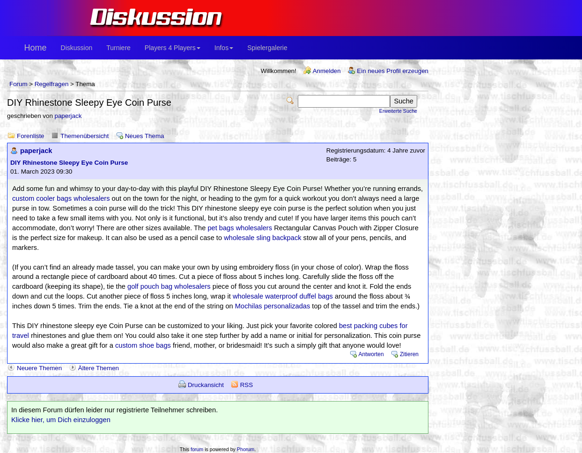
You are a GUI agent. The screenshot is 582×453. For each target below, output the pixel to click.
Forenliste (30, 135)
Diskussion (77, 47)
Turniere (118, 47)
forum (197, 449)
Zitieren (409, 354)
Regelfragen (52, 84)
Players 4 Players (172, 47)
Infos (223, 47)
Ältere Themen (98, 368)
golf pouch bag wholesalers (169, 286)
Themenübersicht (84, 135)
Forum (18, 84)
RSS (246, 384)
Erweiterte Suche (398, 111)
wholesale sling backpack (262, 237)
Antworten (371, 354)
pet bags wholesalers (239, 228)
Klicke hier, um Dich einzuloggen (61, 420)
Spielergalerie (267, 47)
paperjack (68, 115)
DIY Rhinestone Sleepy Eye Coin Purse (69, 162)
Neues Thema (144, 135)
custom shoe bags (143, 345)
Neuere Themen (39, 368)
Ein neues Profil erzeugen (392, 70)
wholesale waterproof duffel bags (283, 296)
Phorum (245, 449)
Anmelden (327, 70)
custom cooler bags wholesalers (61, 198)
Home (35, 47)
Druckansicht (206, 384)
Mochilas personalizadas (272, 306)
